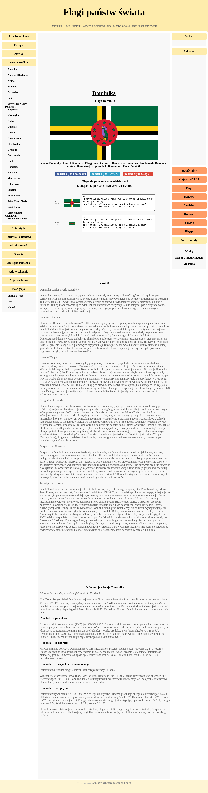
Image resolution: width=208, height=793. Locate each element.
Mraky (189, 251)
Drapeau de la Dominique (105, 166)
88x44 (88, 186)
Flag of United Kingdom (189, 257)
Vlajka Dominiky (51, 163)
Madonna (189, 263)
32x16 (80, 186)
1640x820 (111, 186)
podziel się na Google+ (138, 173)
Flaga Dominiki (132, 166)
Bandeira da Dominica (153, 163)
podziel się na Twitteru (105, 173)
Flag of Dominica (73, 163)
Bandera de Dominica (125, 163)
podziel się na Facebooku (71, 173)
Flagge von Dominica (97, 163)
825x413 (99, 186)
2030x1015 (125, 186)
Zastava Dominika (78, 166)
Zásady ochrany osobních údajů (112, 789)
